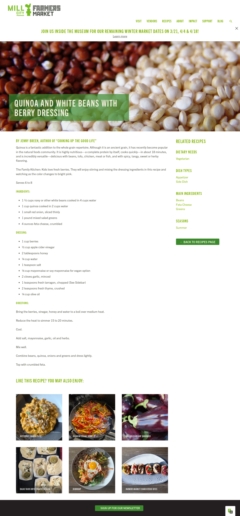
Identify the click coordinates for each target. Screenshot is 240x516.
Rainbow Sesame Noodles (92, 416)
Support (207, 21)
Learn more (120, 36)
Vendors (152, 21)
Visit (139, 21)
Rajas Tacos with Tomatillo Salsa (39, 469)
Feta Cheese (184, 203)
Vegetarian (182, 157)
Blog (220, 21)
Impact (193, 21)
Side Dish (182, 180)
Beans (180, 199)
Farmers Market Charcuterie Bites (145, 469)
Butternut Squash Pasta (39, 416)
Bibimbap (92, 469)
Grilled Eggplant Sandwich (145, 416)
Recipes (167, 21)
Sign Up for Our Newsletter (119, 506)
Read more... (120, 85)
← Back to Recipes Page (197, 240)
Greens (180, 207)
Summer (181, 226)
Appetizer (182, 176)
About (180, 21)
